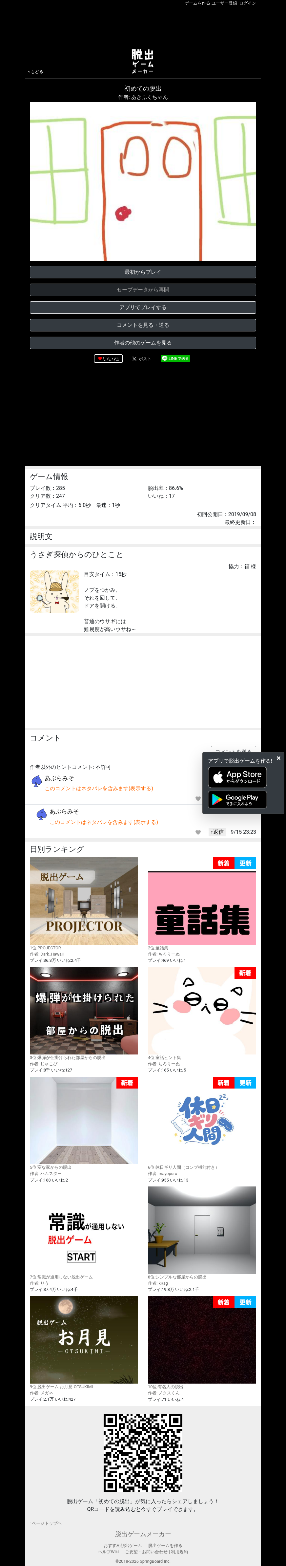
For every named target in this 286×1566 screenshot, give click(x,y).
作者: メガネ (41, 1392)
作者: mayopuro (162, 1173)
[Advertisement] (143, 25)
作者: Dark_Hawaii (47, 954)
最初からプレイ (143, 272)
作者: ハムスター (46, 1173)
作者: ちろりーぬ (164, 954)
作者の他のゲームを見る (143, 343)
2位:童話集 (202, 903)
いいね (111, 359)
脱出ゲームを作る (165, 1545)
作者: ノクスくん (164, 1392)
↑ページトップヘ (46, 1523)
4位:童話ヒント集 (202, 1013)
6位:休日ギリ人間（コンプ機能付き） (202, 1123)
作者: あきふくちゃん (143, 97)
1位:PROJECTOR (84, 903)
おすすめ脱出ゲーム (123, 1545)
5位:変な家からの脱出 (84, 1123)
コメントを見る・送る (143, 325)
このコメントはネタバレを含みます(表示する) (99, 788)
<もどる (35, 71)
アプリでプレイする (143, 307)
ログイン (247, 3)
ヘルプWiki (108, 1551)
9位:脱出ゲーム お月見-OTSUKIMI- (84, 1342)
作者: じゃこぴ (43, 1063)
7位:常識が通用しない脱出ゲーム (84, 1232)
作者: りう (39, 1283)
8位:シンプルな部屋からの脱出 (202, 1232)
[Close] (278, 758)
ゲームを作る (197, 3)
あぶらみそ (59, 777)
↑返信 (217, 832)
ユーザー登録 (224, 3)
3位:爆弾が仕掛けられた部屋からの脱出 (84, 1013)
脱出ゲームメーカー (143, 1534)
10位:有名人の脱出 (202, 1342)
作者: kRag (158, 1283)
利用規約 (179, 1551)
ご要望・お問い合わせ (146, 1551)
